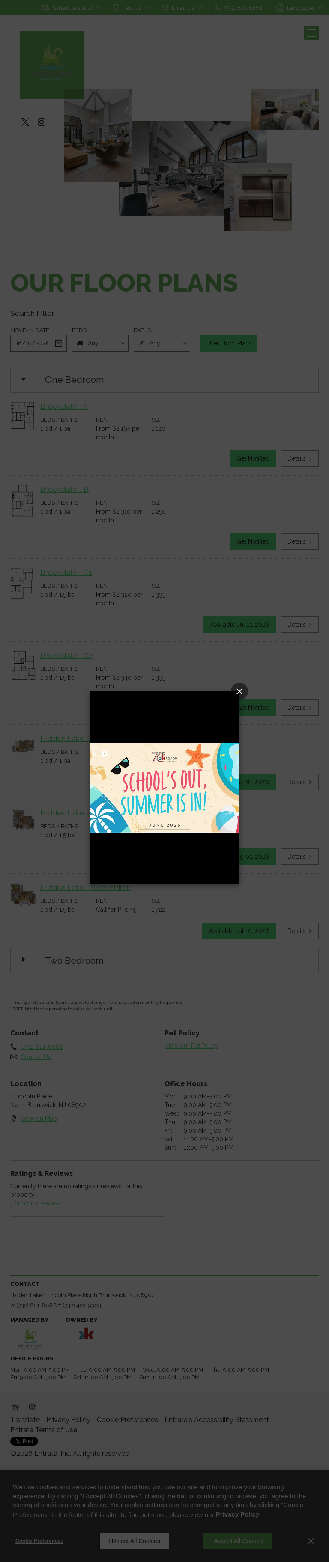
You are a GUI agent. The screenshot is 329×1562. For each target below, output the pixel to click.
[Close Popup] (239, 691)
